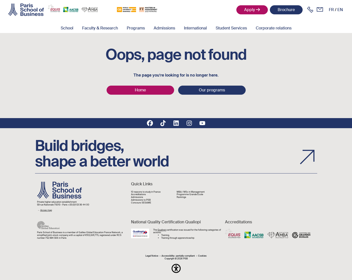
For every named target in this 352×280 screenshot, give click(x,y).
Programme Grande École (190, 194)
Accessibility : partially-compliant (178, 256)
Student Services (231, 28)
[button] (176, 268)
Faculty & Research (100, 28)
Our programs (212, 90)
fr (331, 9)
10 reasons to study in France (146, 192)
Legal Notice (151, 256)
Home (140, 90)
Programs (136, 28)
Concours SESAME (141, 202)
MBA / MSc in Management (191, 192)
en (340, 9)
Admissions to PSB (141, 200)
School (67, 28)
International (195, 28)
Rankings (181, 197)
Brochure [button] (286, 9)
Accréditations (138, 194)
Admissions (164, 28)
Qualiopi (161, 229)
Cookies (202, 256)
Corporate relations (274, 28)
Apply (249, 9)
